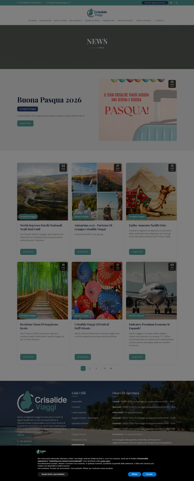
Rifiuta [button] (134, 474)
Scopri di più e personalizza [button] (53, 474)
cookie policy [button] (105, 461)
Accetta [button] (149, 474)
